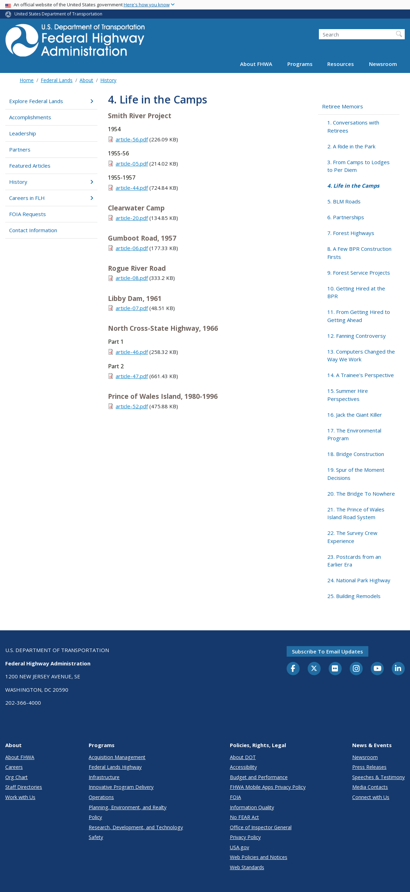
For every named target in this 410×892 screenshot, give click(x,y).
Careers (14, 767)
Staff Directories (23, 787)
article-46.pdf (132, 351)
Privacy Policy (245, 837)
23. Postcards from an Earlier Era (354, 560)
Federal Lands (57, 80)
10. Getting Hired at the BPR (356, 292)
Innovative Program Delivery (121, 787)
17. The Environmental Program (354, 434)
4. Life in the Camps (353, 185)
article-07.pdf (132, 307)
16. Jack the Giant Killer (354, 414)
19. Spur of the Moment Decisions (355, 473)
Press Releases (369, 767)
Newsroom (383, 63)
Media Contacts (370, 787)
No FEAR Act (244, 817)
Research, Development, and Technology (136, 827)
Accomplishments (30, 117)
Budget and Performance (259, 777)
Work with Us (20, 797)
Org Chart (16, 777)
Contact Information (33, 230)
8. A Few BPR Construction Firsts (359, 252)
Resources (340, 63)
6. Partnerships (345, 217)
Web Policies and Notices (258, 857)
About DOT (243, 757)
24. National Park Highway (358, 580)
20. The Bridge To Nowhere (361, 493)
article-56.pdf (132, 139)
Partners (19, 149)
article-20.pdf (132, 217)
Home (27, 80)
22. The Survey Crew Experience (352, 536)
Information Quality (252, 807)
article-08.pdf (132, 277)
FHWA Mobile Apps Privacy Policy (268, 787)
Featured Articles (29, 165)
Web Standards (247, 867)
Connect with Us (370, 797)
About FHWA (256, 63)
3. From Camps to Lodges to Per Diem (358, 166)
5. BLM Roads (344, 201)
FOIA (235, 797)
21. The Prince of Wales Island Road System (355, 513)
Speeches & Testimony (378, 777)
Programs (300, 63)
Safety (96, 837)
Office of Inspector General (261, 827)
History (108, 80)
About (86, 80)
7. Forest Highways (350, 232)
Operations (101, 797)
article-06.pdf (132, 247)
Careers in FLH (51, 197)
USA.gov (239, 847)
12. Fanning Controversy (356, 335)
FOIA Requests (27, 213)
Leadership (22, 133)
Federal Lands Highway (115, 767)
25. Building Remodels (354, 595)
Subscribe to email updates (327, 651)
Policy (95, 817)
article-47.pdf (132, 376)
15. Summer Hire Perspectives (347, 394)
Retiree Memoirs (342, 106)
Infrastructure (104, 777)
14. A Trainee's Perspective (360, 374)
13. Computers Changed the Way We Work (361, 355)
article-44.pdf (132, 187)
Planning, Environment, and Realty (127, 807)
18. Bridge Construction (355, 453)
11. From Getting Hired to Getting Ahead (358, 315)
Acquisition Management (117, 757)
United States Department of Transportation (58, 14)
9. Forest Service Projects (358, 272)
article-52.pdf (132, 406)
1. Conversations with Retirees (353, 126)
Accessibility (243, 767)
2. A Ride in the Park (351, 146)
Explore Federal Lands (51, 101)
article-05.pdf (132, 163)
